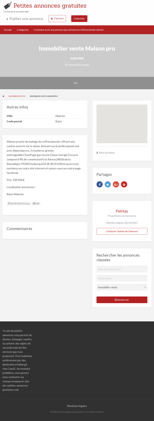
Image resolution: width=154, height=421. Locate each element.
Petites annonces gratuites (49, 5)
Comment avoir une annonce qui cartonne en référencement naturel (68, 29)
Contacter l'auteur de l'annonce (122, 231)
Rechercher (122, 299)
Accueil (8, 29)
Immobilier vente (78, 64)
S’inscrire (57, 18)
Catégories (23, 29)
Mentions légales (77, 406)
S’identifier (79, 18)
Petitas (122, 211)
